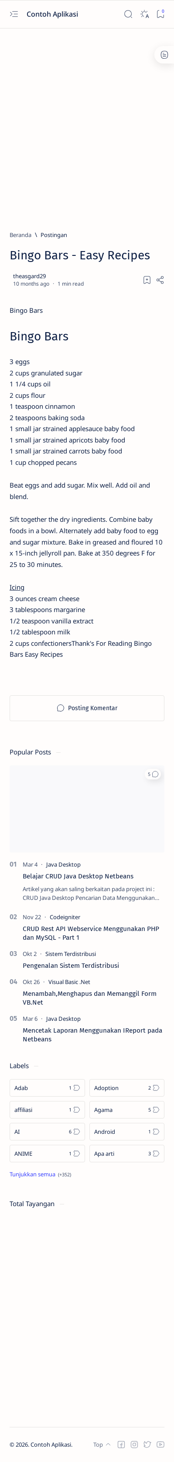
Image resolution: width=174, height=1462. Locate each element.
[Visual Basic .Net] (69, 982)
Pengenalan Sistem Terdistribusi (71, 966)
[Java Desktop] (63, 864)
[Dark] (144, 14)
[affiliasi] (47, 1110)
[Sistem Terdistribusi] (70, 953)
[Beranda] (20, 235)
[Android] (127, 1131)
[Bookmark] (160, 14)
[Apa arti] (127, 1153)
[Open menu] (13, 14)
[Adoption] (127, 1088)
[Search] (128, 14)
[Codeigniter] (65, 917)
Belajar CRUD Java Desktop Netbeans (78, 876)
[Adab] (47, 1088)
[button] (153, 774)
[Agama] (127, 1110)
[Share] (160, 280)
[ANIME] (47, 1153)
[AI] (47, 1131)
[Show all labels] (40, 1174)
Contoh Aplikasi (53, 14)
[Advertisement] (87, 125)
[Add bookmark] (147, 280)
